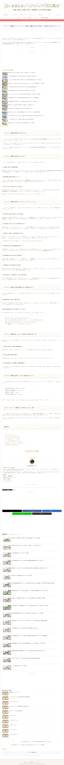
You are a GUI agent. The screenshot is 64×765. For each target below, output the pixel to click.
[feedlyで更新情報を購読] (33, 484)
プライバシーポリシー (37, 761)
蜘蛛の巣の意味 (17, 317)
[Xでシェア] (12, 511)
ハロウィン (10, 489)
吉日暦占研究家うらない (32, 465)
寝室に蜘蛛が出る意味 (28, 321)
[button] (42, 513)
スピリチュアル (4, 489)
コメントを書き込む (32, 751)
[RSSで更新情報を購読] (36, 484)
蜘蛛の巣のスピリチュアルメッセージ (28, 193)
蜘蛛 (14, 489)
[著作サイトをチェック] (28, 484)
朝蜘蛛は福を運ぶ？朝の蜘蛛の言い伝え (12, 444)
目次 (31, 47)
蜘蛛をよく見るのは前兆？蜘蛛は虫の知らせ (30, 240)
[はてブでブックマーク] (52, 511)
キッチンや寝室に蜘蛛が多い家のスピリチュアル (13, 440)
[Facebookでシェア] (32, 511)
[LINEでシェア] (22, 513)
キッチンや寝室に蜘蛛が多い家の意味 (35, 319)
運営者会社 (31, 761)
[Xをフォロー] (31, 484)
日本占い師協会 (5, 480)
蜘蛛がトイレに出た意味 (27, 323)
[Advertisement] (32, 34)
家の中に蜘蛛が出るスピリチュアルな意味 (26, 399)
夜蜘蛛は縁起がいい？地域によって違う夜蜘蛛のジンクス (15, 442)
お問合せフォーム (25, 761)
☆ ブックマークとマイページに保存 (32, 451)
